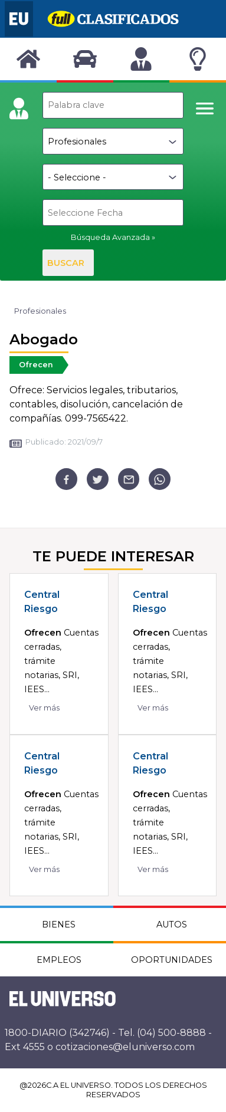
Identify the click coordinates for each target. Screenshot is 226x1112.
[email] (129, 479)
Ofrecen (36, 364)
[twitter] (97, 479)
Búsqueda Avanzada (110, 237)
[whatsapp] (159, 479)
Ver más (44, 707)
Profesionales (40, 311)
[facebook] (66, 479)
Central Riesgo (42, 601)
